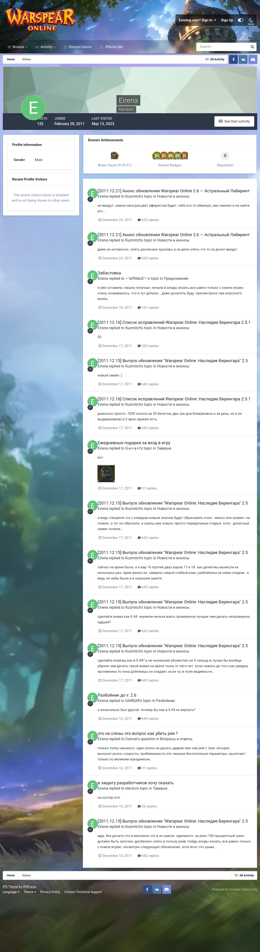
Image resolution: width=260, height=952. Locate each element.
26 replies (157, 855)
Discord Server (80, 53)
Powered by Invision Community (234, 942)
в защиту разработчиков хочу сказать (145, 831)
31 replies (157, 817)
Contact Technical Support (84, 945)
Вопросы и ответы (185, 788)
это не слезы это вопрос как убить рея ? (147, 782)
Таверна (173, 477)
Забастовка (118, 287)
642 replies (158, 409)
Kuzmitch (142, 206)
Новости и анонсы (183, 206)
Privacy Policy (51, 945)
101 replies (158, 322)
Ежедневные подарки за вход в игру (143, 472)
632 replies (158, 230)
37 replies (157, 518)
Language (11, 945)
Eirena (112, 206)
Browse (18, 53)
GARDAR (142, 750)
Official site (113, 53)
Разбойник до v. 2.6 (126, 744)
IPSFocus (30, 940)
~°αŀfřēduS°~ (146, 293)
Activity (46, 53)
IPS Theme (11, 940)
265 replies (158, 365)
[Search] (206, 53)
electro (140, 837)
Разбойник (175, 750)
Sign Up (227, 23)
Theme (30, 945)
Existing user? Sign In (197, 23)
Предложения (185, 293)
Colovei (141, 788)
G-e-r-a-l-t (142, 477)
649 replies (158, 768)
